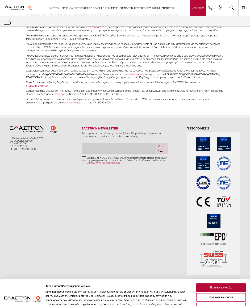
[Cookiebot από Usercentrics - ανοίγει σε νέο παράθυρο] (22, 299)
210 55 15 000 (19, 143)
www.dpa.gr (61, 94)
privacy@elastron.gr (96, 27)
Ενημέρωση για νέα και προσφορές (103, 162)
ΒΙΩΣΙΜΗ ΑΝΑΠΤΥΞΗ (163, 8)
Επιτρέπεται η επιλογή (221, 274)
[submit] (161, 148)
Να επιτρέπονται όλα (221, 264)
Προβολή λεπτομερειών (193, 299)
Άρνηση (221, 284)
